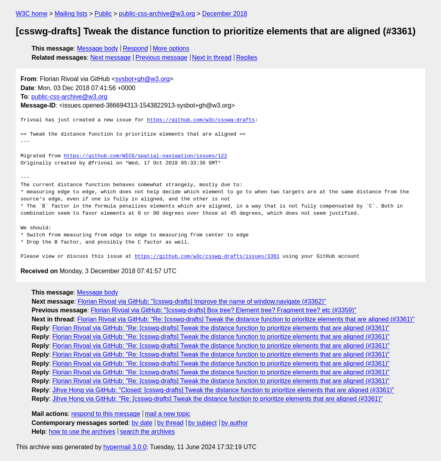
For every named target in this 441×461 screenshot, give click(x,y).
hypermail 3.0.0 (124, 447)
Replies (246, 57)
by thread (170, 422)
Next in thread (212, 57)
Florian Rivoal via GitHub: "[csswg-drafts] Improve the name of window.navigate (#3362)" (202, 301)
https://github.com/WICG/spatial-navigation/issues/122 (145, 156)
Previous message (162, 57)
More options (171, 48)
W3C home (31, 13)
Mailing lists (71, 13)
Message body (97, 48)
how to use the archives (82, 431)
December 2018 (224, 13)
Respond (135, 48)
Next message (110, 57)
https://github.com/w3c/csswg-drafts (201, 120)
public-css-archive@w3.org (157, 13)
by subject (202, 422)
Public (103, 13)
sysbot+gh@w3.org (142, 79)
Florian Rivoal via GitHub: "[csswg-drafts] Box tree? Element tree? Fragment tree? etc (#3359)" (223, 310)
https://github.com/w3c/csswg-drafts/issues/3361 (207, 256)
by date (142, 422)
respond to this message (105, 413)
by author (234, 422)
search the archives (147, 431)
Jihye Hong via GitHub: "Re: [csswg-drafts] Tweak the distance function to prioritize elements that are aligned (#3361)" (217, 398)
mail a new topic (167, 413)
